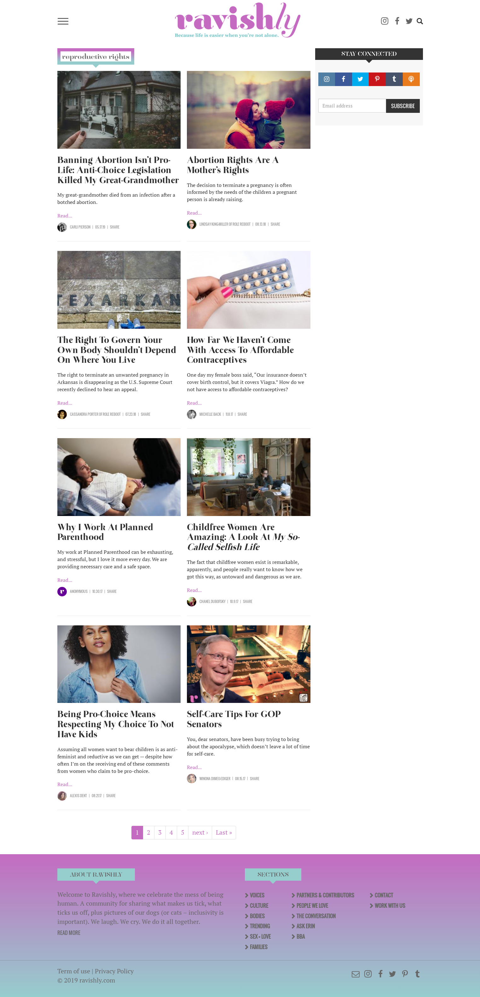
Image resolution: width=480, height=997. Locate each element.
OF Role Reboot (239, 224)
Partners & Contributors (325, 895)
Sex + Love (260, 936)
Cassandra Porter (84, 414)
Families (259, 947)
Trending (260, 926)
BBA (301, 936)
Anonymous (79, 591)
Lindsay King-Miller (214, 224)
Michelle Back (210, 414)
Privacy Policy (114, 971)
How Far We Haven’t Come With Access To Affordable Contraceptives (240, 350)
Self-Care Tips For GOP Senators (234, 719)
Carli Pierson (80, 226)
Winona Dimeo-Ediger (215, 778)
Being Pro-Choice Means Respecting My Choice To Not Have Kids (115, 724)
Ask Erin (306, 926)
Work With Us (390, 905)
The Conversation (316, 916)
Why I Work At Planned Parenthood (105, 532)
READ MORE (68, 932)
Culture (259, 905)
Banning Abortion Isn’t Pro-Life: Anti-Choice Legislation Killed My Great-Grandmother (118, 170)
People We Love (312, 905)
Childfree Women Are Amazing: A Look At (243, 537)
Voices (257, 895)
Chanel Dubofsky (212, 601)
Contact (384, 895)
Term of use (73, 971)
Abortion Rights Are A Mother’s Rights (233, 165)
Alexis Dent (78, 795)
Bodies (257, 916)
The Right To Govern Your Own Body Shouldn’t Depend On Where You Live (116, 350)
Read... (64, 215)
